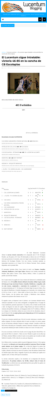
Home (3, 52)
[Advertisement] (23, 39)
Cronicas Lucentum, (25, 68)
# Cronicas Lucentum (11, 390)
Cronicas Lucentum (12, 52)
